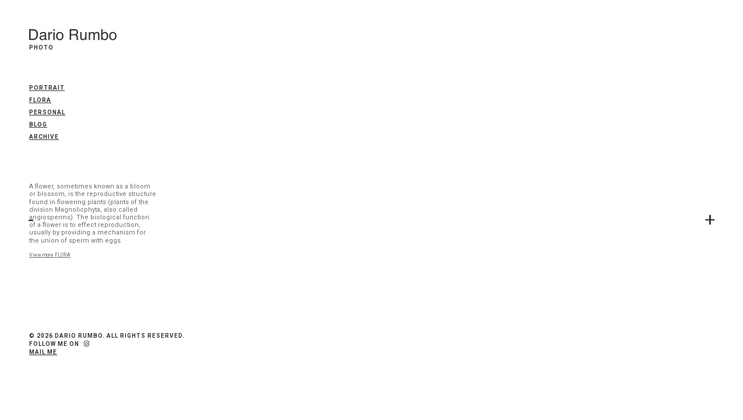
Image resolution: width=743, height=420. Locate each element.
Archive (44, 137)
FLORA (40, 100)
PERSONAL (47, 112)
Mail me (43, 352)
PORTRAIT (47, 88)
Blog (38, 124)
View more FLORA (50, 255)
